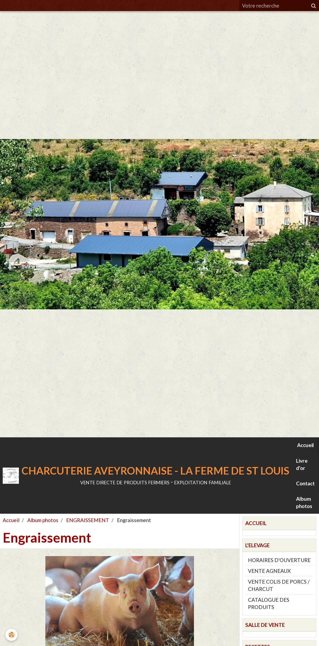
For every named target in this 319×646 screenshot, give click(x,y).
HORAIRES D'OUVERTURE (279, 560)
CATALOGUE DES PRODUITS (268, 603)
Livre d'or (302, 464)
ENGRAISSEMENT (87, 520)
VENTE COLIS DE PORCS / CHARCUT (279, 585)
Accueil (305, 445)
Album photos (304, 502)
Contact (305, 483)
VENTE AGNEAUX (269, 571)
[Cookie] (11, 635)
